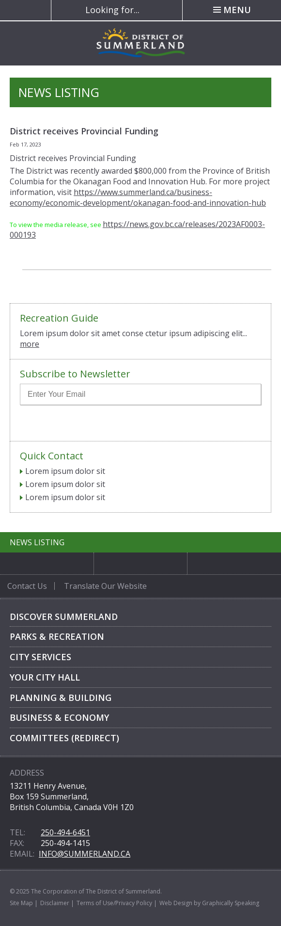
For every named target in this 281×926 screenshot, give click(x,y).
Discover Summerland (64, 616)
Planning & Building (60, 697)
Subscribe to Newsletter (75, 374)
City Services (40, 657)
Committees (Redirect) (64, 738)
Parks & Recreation (57, 636)
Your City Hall (45, 677)
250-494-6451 (65, 832)
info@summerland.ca (84, 853)
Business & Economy (59, 717)
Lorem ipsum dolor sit (65, 471)
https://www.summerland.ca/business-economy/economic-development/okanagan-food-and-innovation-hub (138, 197)
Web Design (175, 903)
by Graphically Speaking (225, 903)
